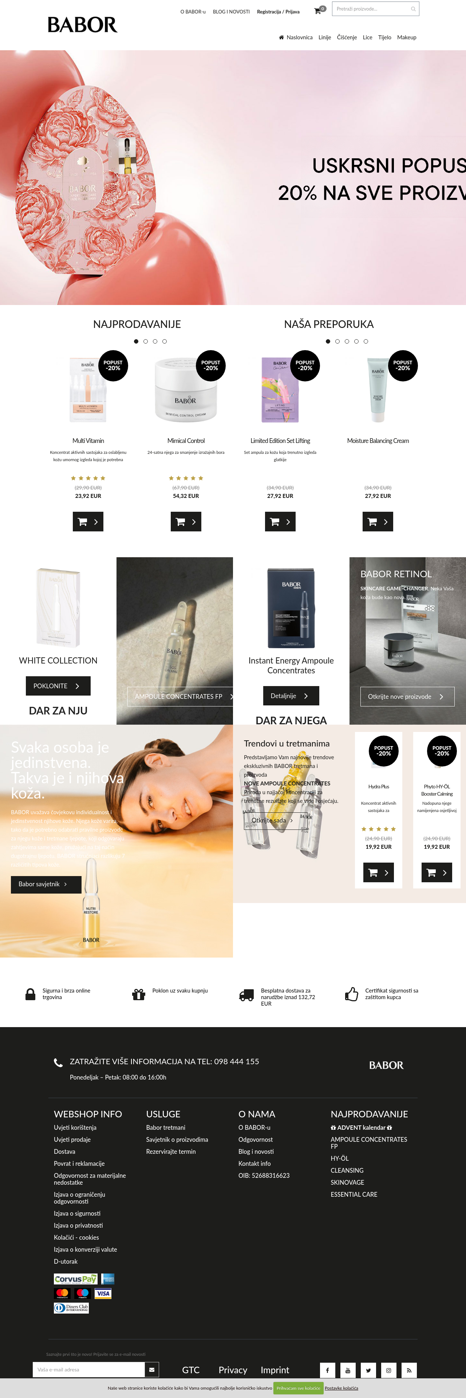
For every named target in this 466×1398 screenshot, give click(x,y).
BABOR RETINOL (396, 573)
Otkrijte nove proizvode (405, 697)
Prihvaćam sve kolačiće (298, 1388)
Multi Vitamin (88, 440)
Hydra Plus (378, 786)
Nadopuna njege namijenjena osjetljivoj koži (437, 810)
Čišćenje (347, 37)
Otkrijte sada (272, 820)
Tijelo (384, 37)
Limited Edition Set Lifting (280, 440)
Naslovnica (296, 37)
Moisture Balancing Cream (378, 440)
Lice (367, 37)
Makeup (406, 37)
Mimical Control (186, 440)
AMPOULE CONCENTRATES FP (184, 697)
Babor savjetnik (43, 884)
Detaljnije (289, 696)
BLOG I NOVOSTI (231, 12)
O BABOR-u (193, 12)
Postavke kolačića (341, 1388)
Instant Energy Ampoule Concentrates (291, 665)
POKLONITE (56, 686)
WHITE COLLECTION (58, 660)
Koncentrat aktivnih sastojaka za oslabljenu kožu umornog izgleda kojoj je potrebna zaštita (88, 459)
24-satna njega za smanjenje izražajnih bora (186, 452)
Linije (325, 37)
